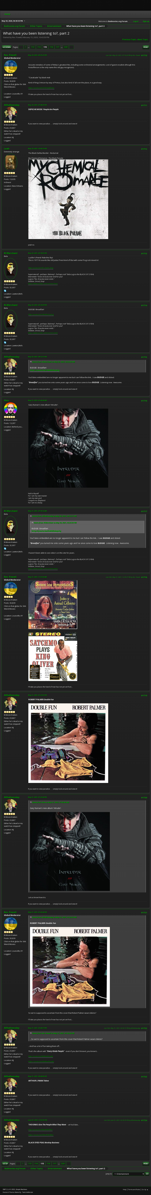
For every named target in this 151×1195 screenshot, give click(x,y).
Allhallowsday (11, 104)
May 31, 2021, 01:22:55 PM (37, 695)
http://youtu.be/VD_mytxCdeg (40, 268)
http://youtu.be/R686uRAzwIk (40, 1056)
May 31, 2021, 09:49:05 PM (37, 1076)
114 (39, 47)
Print (145, 47)
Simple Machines (21, 1189)
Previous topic (129, 39)
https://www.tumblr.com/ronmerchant (43, 284)
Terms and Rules (134, 1189)
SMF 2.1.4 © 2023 (9, 1189)
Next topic (143, 39)
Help (124, 1189)
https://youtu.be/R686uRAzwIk (41, 1061)
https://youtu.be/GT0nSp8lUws (41, 88)
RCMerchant (11, 253)
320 (65, 47)
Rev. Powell (10, 55)
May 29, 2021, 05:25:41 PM (37, 55)
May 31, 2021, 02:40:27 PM (37, 1028)
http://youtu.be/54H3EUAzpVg (41, 314)
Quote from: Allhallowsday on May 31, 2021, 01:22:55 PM (54, 917)
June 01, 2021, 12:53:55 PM (37, 1120)
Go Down (7, 47)
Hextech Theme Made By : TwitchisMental (18, 1192)
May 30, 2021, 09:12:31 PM (37, 357)
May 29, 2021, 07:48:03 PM (37, 105)
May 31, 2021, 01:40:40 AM (37, 400)
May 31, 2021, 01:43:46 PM (37, 912)
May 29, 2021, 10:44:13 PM (37, 149)
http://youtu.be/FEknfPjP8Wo (40, 1129)
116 (51, 47)
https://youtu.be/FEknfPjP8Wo (41, 1135)
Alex (6, 400)
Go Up (5, 1164)
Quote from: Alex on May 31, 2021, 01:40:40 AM (50, 802)
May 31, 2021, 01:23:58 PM (37, 797)
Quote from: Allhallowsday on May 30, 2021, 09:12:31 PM (54, 516)
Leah (6, 148)
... (29, 47)
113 (32, 47)
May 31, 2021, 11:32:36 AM (37, 577)
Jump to (109, 1174)
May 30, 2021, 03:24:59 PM (37, 305)
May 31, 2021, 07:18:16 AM (37, 511)
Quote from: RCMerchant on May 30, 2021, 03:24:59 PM (53, 362)
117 (57, 47)
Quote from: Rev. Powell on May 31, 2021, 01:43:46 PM (53, 1033)
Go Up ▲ (145, 1189)
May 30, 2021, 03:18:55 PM (37, 253)
